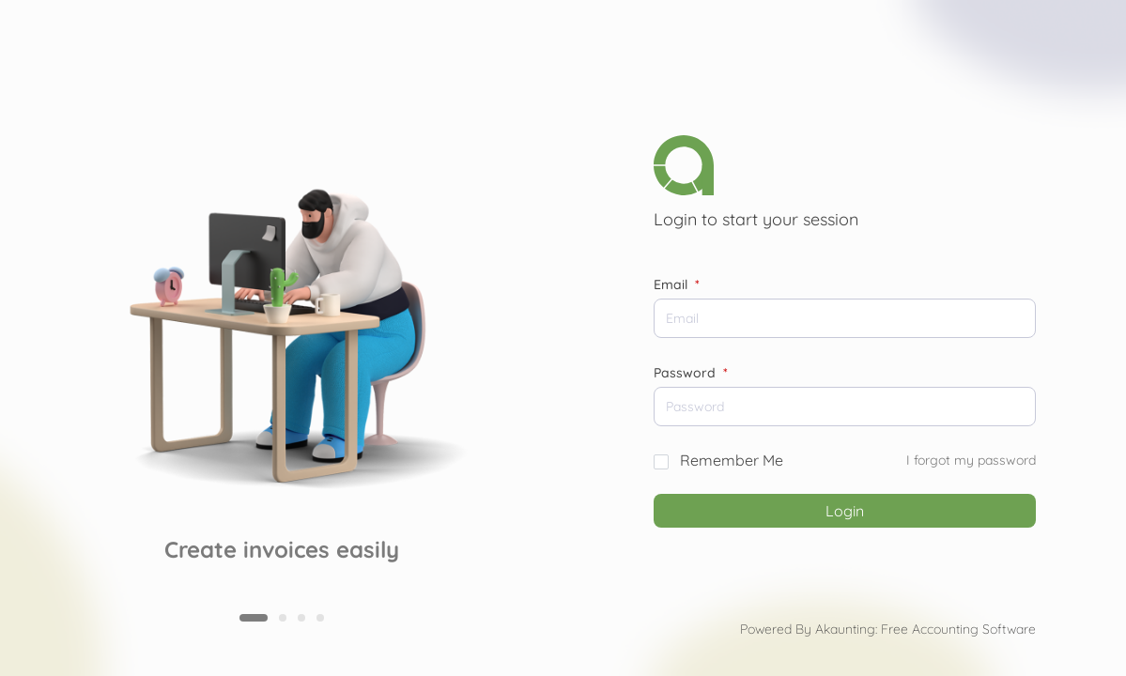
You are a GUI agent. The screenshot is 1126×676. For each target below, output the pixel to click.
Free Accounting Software (958, 629)
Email (677, 284)
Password (691, 372)
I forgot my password (971, 460)
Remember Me (731, 460)
